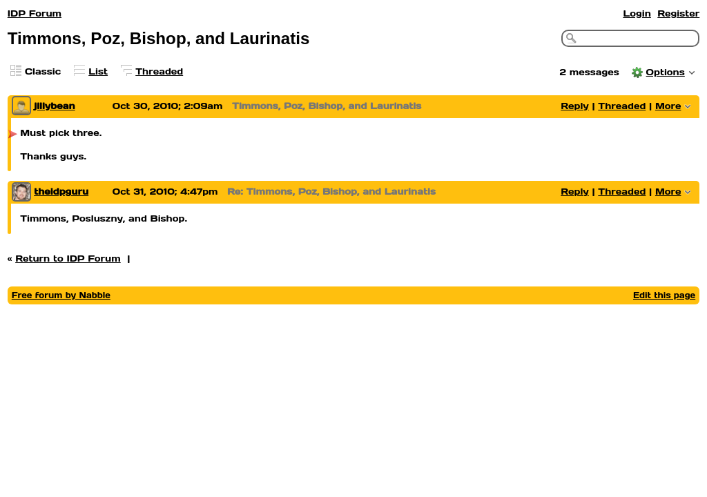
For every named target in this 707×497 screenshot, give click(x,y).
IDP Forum (34, 13)
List (98, 71)
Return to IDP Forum (68, 258)
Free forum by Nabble (61, 295)
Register (678, 13)
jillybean (54, 106)
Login (636, 13)
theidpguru (61, 191)
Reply (575, 106)
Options (665, 72)
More (668, 106)
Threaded (159, 71)
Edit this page (664, 295)
